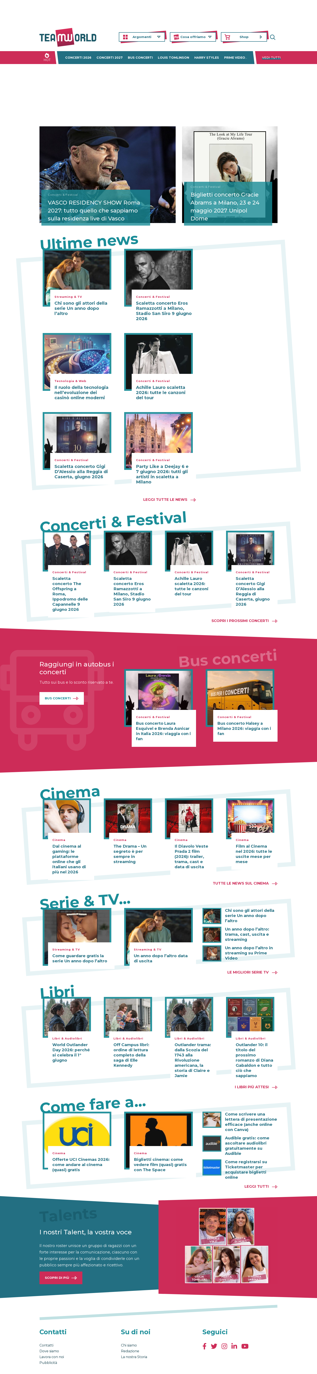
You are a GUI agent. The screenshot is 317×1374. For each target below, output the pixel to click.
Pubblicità (48, 1347)
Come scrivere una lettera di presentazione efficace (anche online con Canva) (249, 1112)
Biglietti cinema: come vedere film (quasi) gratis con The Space (159, 1154)
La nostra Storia (134, 1341)
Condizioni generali (52, 1366)
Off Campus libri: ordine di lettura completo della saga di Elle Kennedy (130, 1045)
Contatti (46, 1330)
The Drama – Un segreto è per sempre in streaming (129, 844)
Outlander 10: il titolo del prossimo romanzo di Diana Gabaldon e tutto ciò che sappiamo (254, 1047)
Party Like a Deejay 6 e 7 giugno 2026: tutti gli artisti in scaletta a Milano (162, 474)
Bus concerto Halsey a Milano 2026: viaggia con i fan (244, 718)
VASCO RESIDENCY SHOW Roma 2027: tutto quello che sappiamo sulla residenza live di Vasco (87, 205)
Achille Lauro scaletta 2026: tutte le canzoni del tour (161, 392)
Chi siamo (129, 1330)
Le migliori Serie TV (248, 962)
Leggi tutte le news (165, 499)
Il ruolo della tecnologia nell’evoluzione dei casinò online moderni (81, 392)
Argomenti (142, 37)
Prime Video (234, 58)
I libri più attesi (252, 1076)
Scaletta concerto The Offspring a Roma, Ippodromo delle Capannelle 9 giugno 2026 (71, 589)
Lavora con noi (51, 1341)
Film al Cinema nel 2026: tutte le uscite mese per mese (254, 844)
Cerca (274, 37)
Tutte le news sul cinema (241, 873)
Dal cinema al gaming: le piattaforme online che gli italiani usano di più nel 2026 (68, 849)
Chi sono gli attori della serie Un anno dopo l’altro (80, 308)
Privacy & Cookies (82, 1366)
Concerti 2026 (78, 58)
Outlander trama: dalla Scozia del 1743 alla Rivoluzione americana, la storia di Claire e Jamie (192, 1050)
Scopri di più (57, 1262)
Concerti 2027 (110, 58)
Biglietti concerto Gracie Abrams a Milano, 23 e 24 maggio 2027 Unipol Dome (227, 205)
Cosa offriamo (193, 37)
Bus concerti (140, 58)
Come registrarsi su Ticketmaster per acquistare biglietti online (245, 1154)
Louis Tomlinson (173, 58)
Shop (244, 37)
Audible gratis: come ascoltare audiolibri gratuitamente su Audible (251, 1132)
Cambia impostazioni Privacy (119, 1366)
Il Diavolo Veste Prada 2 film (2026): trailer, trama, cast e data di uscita (193, 846)
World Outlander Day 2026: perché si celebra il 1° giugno (70, 1042)
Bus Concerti (58, 688)
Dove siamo (49, 1336)
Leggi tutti (257, 1171)
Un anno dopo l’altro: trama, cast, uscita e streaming (246, 923)
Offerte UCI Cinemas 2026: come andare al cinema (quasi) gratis (79, 1154)
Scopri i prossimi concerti (240, 610)
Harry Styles (206, 58)
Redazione (130, 1336)
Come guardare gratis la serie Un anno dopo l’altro (78, 948)
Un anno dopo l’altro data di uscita (162, 948)
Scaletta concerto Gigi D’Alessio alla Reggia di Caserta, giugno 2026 (81, 471)
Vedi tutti (271, 58)
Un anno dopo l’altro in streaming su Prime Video (248, 942)
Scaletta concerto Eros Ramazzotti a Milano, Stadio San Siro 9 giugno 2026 (164, 311)
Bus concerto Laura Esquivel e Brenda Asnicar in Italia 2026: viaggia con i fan (163, 721)
